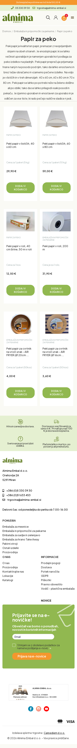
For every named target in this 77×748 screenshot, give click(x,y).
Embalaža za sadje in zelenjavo (21, 535)
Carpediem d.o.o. (54, 733)
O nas (5, 563)
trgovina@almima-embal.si (49, 8)
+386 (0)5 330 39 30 (17, 490)
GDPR (44, 575)
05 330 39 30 (20, 8)
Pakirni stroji (10, 543)
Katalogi (7, 580)
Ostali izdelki (10, 548)
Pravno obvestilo (51, 584)
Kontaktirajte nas (13, 571)
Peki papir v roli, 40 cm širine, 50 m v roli (19, 247)
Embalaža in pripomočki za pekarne (24, 531)
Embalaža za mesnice (15, 526)
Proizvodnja (10, 552)
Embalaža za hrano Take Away (20, 539)
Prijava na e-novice (32, 656)
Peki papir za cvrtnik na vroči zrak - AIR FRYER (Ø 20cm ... (18, 352)
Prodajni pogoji (50, 563)
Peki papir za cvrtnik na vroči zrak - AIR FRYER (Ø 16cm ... (55, 352)
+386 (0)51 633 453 (16, 495)
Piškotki (46, 580)
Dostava (46, 567)
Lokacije (7, 575)
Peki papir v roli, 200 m (55, 247)
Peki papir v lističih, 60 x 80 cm (56, 145)
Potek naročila (50, 571)
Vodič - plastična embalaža (58, 588)
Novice (46, 600)
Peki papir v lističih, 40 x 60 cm (20, 145)
